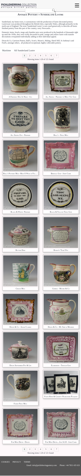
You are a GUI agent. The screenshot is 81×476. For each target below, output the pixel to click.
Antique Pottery (28, 14)
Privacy (17, 462)
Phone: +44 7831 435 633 (70, 465)
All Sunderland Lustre (24, 50)
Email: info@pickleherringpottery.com (42, 465)
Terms (27, 462)
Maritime (6, 50)
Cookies (5, 462)
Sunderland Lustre (51, 14)
